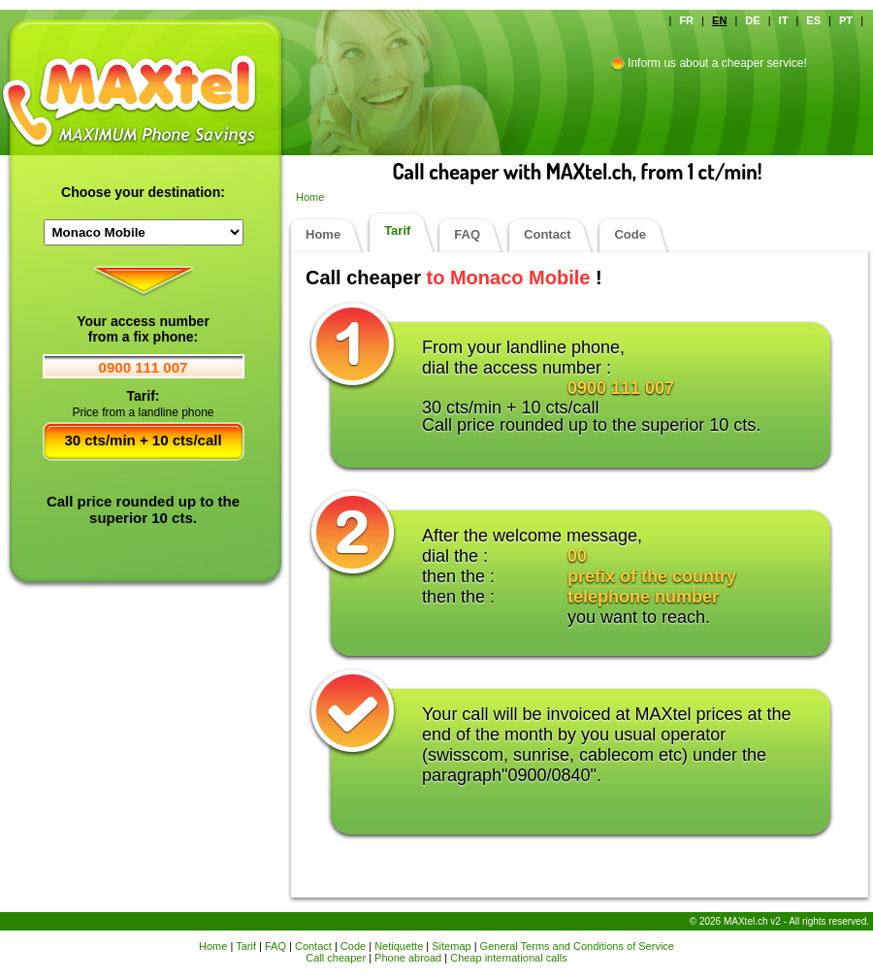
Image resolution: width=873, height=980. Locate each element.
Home (310, 197)
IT (784, 20)
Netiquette (398, 946)
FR (686, 20)
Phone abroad (407, 958)
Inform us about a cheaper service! (717, 63)
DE (752, 20)
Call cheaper (336, 958)
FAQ (467, 234)
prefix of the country (651, 576)
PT (846, 20)
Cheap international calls (508, 958)
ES (813, 20)
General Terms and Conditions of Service (577, 946)
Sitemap (451, 946)
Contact (547, 234)
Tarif (397, 230)
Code (630, 234)
